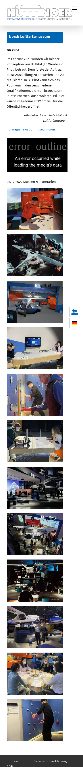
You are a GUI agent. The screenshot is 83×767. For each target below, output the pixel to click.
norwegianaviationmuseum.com (31, 129)
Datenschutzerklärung (50, 761)
